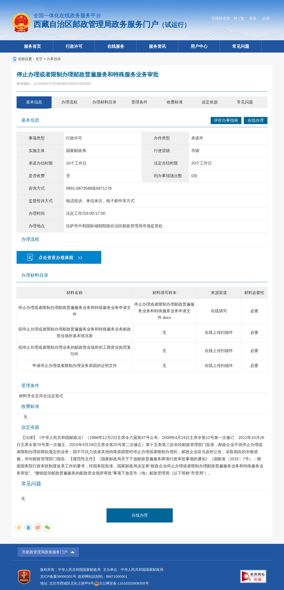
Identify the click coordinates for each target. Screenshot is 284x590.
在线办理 (256, 120)
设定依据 (210, 102)
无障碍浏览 (220, 18)
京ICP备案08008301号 (58, 576)
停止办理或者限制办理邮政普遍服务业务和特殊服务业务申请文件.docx (164, 311)
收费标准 (175, 102)
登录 (253, 18)
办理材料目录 (104, 102)
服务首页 (32, 46)
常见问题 (240, 46)
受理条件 (139, 102)
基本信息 (34, 102)
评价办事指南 (226, 120)
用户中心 (199, 46)
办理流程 (69, 102)
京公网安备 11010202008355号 (124, 583)
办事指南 (54, 59)
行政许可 (74, 46)
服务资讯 (157, 46)
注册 (266, 18)
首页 (39, 59)
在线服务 (115, 46)
